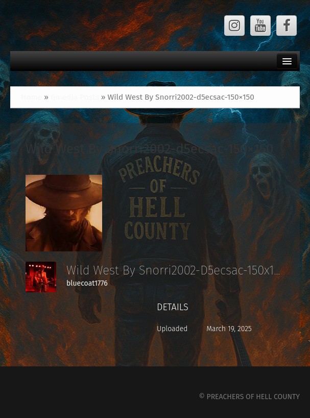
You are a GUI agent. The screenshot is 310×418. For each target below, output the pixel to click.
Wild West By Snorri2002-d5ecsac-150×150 (150, 149)
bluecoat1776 (87, 283)
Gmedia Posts (75, 97)
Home (31, 97)
